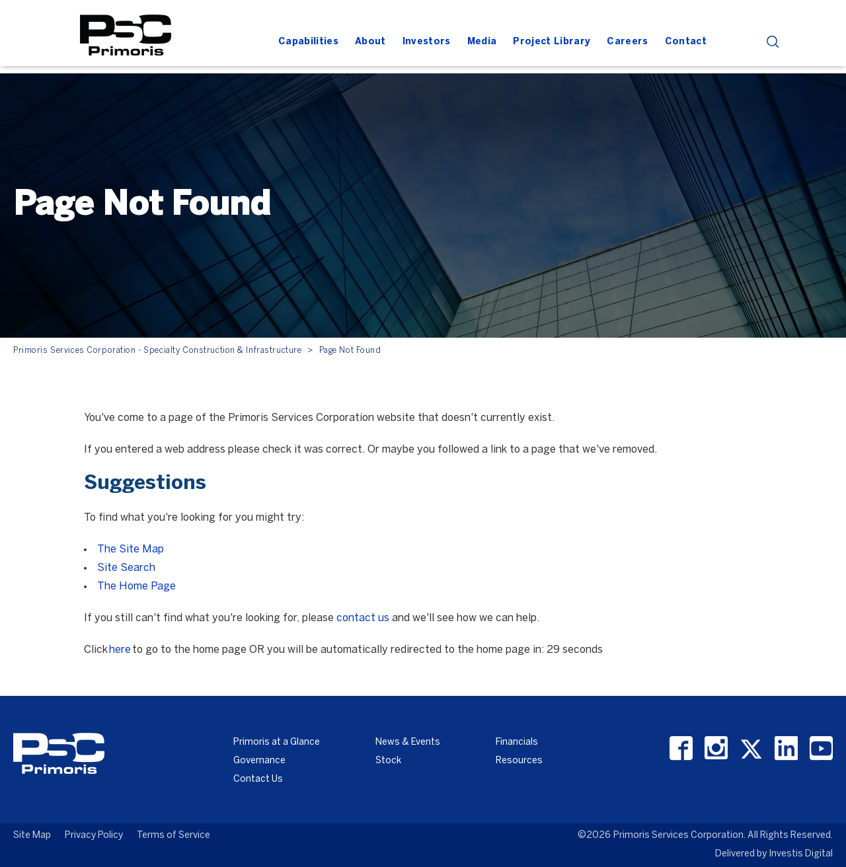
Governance (259, 761)
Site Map (32, 835)
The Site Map (130, 549)
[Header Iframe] (512, 18)
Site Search (126, 568)
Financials (517, 742)
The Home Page (136, 586)
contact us (362, 618)
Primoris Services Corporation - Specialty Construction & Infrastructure (157, 350)
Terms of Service (173, 835)
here (120, 650)
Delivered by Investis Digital (774, 854)
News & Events (407, 742)
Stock (388, 761)
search (773, 42)
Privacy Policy (94, 835)
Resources (519, 761)
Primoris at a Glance (276, 742)
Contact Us (258, 779)
